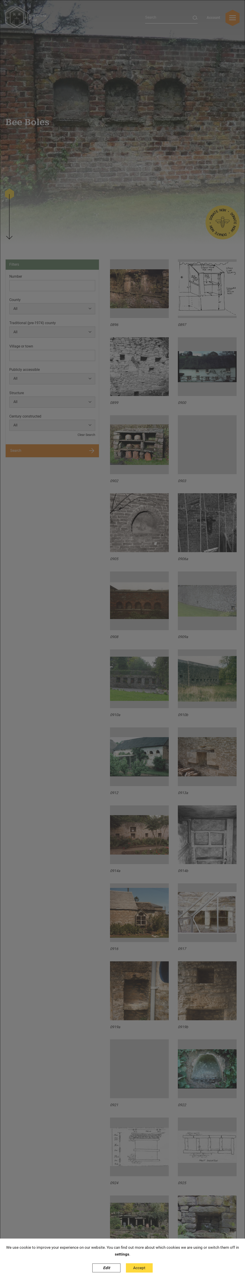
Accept (139, 1268)
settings (122, 1254)
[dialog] (122, 639)
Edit (106, 1268)
